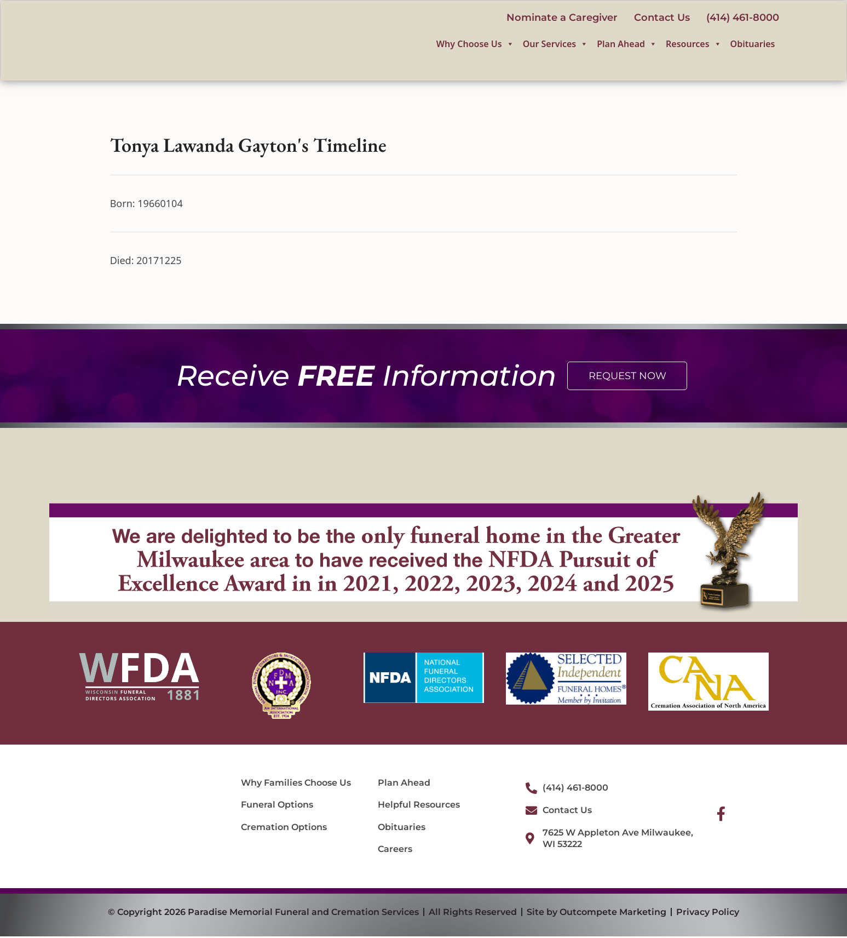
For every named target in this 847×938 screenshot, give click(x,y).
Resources (694, 45)
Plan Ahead (627, 45)
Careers (395, 850)
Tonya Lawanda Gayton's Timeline (248, 146)
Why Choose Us (475, 45)
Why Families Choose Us (296, 784)
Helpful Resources (419, 806)
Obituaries (752, 45)
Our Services (556, 45)
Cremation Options (284, 828)
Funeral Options (277, 806)
